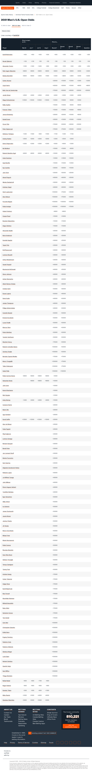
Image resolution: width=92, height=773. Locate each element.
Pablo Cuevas (7, 545)
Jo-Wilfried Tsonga (8, 477)
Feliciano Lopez (7, 472)
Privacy (12, 742)
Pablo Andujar (7, 206)
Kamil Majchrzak (7, 589)
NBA (23, 8)
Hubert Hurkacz (7, 211)
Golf (62, 8)
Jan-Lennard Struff (8, 453)
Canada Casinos (38, 721)
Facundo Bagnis (7, 201)
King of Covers (52, 715)
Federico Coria (7, 642)
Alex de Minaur (7, 424)
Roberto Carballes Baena (10, 347)
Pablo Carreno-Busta (9, 376)
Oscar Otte (6, 124)
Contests (51, 709)
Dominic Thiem (7, 690)
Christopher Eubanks (9, 627)
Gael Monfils (6, 163)
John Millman (6, 482)
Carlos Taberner (7, 579)
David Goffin (6, 419)
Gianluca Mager (7, 651)
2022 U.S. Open (26, 25)
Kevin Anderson (7, 235)
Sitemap (43, 742)
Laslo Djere (6, 656)
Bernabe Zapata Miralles (10, 356)
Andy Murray (6, 400)
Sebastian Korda (7, 380)
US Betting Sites (38, 715)
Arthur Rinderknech (8, 259)
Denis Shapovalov (8, 143)
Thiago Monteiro (7, 676)
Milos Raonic (6, 695)
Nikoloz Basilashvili (8, 182)
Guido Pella (6, 371)
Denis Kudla (6, 298)
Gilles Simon (6, 501)
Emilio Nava (6, 632)
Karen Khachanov (8, 390)
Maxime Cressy (7, 342)
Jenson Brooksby (8, 114)
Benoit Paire (6, 448)
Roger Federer (7, 685)
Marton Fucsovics (8, 458)
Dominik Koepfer (7, 240)
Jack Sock (6, 172)
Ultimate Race (52, 717)
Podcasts (21, 721)
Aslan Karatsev (7, 158)
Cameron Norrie (7, 405)
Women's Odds (6, 31)
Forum (51, 742)
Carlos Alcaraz (7, 80)
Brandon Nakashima (8, 221)
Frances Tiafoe (7, 109)
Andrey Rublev (7, 138)
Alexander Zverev (8, 66)
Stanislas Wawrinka (8, 700)
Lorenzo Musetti (7, 255)
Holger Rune (6, 584)
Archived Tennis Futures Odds (24, 14)
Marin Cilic (6, 409)
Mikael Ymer (6, 535)
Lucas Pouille (6, 322)
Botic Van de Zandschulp (10, 90)
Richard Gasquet (7, 443)
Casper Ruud (6, 216)
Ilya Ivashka (6, 167)
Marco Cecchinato (8, 530)
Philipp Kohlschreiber (9, 308)
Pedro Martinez (7, 332)
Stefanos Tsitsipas (8, 134)
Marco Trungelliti (7, 361)
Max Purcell (6, 593)
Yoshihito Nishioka (8, 492)
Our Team (7, 717)
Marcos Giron (7, 327)
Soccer (74, 8)
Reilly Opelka (6, 105)
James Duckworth (8, 511)
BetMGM (16, 35)
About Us (8, 709)
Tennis (68, 8)
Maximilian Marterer (8, 598)
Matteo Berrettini (7, 76)
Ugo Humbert (7, 414)
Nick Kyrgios (6, 395)
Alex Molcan (6, 197)
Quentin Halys (7, 666)
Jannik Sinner (7, 95)
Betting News (22, 719)
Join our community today (71, 726)
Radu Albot (6, 608)
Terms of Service (23, 742)
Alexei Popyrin (7, 177)
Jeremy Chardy (7, 521)
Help (5, 742)
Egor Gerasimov (7, 497)
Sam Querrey (6, 463)
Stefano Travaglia (8, 560)
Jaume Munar (7, 516)
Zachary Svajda (7, 351)
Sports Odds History (7, 14)
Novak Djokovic (7, 61)
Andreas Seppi (7, 187)
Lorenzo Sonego (7, 439)
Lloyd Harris (6, 85)
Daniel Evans (6, 119)
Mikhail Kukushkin (8, 603)
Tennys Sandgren (8, 564)
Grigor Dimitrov (7, 226)
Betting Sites (36, 710)
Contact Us (8, 713)
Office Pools (51, 719)
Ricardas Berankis (8, 550)
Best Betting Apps (39, 723)
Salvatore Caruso (8, 613)
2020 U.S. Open (6, 25)
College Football (41, 8)
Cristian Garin (7, 288)
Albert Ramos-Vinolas (9, 284)
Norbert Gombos (7, 661)
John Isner (6, 385)
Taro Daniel (6, 618)
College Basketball (53, 8)
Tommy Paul (6, 569)
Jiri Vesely (6, 526)
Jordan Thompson (8, 303)
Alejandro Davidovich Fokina (11, 468)
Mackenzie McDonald (9, 269)
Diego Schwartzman (9, 100)
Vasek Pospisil (7, 264)
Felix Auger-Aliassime (9, 71)
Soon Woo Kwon (7, 555)
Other (80, 8)
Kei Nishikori (6, 148)
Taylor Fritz (6, 245)
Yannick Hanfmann (8, 337)
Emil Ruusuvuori (7, 250)
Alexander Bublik (8, 230)
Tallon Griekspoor (8, 366)
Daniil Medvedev (7, 54)
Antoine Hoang (7, 574)
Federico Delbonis (8, 647)
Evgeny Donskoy (8, 637)
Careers (6, 715)
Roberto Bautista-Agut (9, 153)
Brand (6, 719)
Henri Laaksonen (7, 192)
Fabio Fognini (6, 429)
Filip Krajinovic (7, 434)
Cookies (35, 742)
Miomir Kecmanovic (8, 540)
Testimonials (8, 721)
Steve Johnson (7, 274)
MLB (28, 8)
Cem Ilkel (5, 622)
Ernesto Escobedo (8, 318)
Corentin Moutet (7, 313)
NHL (33, 8)
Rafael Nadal (6, 680)
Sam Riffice (6, 671)
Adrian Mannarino (8, 279)
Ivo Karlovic (6, 506)
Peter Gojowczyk (8, 129)
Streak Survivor (52, 713)
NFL (18, 8)
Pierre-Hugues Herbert (9, 487)
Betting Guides (22, 710)
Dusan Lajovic (7, 293)
